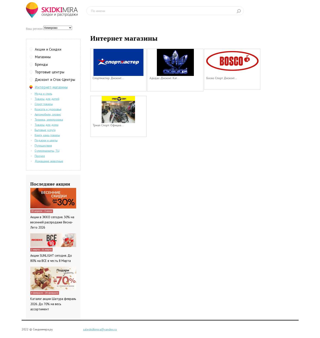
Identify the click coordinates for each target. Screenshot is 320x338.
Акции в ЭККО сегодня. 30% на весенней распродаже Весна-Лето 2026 (52, 222)
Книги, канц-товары (47, 135)
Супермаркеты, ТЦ (47, 151)
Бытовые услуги (45, 130)
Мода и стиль (43, 94)
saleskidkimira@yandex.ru (100, 329)
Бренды (41, 64)
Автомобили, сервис (48, 114)
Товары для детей (47, 99)
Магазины (43, 56)
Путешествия (43, 145)
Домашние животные (49, 161)
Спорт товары (44, 104)
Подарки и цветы (46, 140)
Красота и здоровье (48, 109)
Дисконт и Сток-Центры (55, 79)
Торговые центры (49, 72)
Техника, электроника (49, 120)
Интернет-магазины (51, 87)
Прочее (40, 156)
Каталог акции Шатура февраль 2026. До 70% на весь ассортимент (53, 304)
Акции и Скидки (48, 49)
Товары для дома (46, 125)
